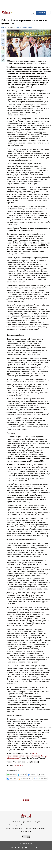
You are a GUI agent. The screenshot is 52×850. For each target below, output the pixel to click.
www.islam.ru (20, 766)
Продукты (37, 822)
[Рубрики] (49, 13)
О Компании (16, 822)
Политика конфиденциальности (35, 828)
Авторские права (37, 825)
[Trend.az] (6, 12)
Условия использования (14, 828)
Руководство (27, 822)
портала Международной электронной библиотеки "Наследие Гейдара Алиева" (27, 756)
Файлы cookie (26, 831)
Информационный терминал (19, 825)
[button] (3, 31)
